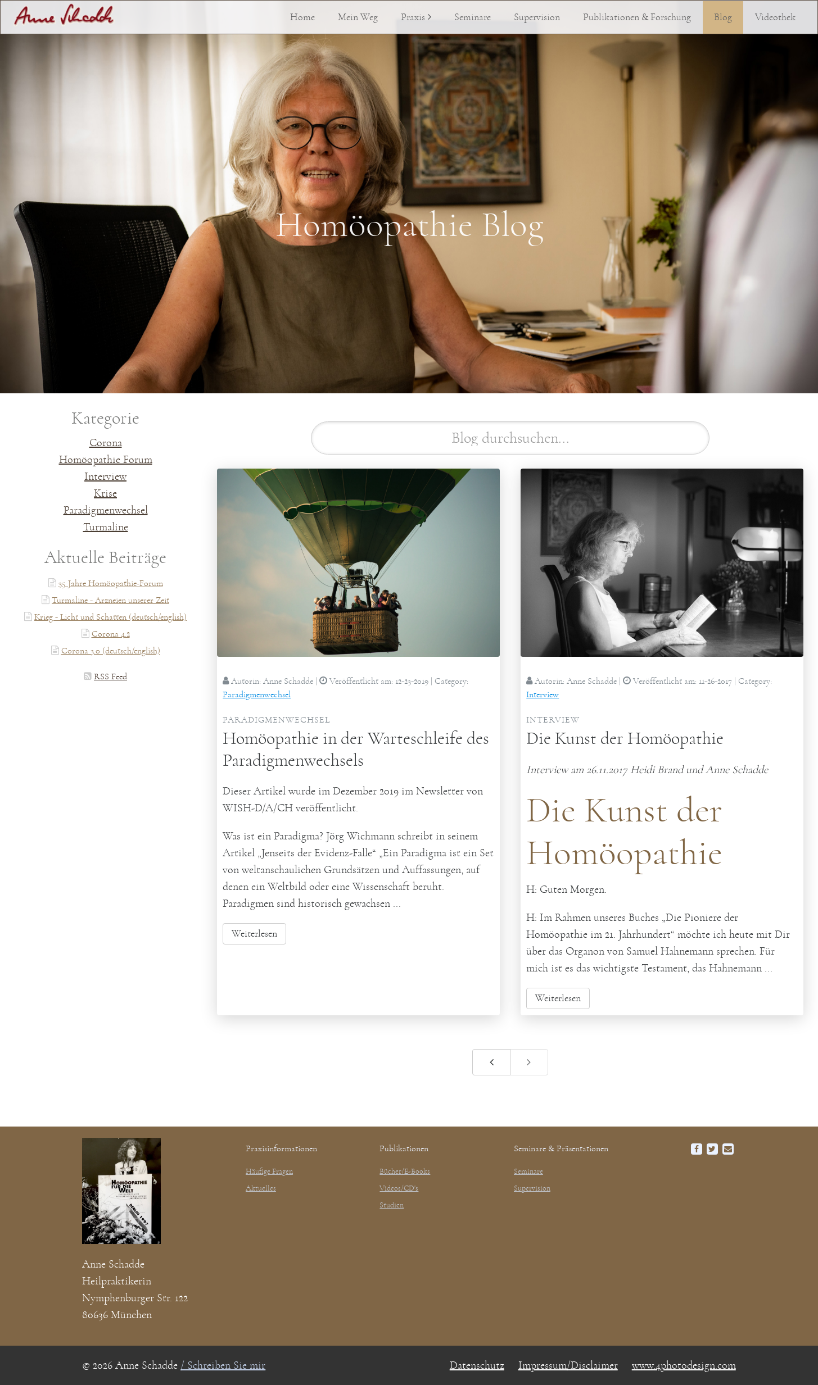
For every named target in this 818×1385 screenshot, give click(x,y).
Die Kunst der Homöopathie (625, 738)
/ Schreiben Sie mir (222, 1365)
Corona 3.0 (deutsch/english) (110, 650)
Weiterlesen (254, 934)
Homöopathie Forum (105, 459)
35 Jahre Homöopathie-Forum (110, 583)
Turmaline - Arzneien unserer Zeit (110, 600)
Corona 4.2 (111, 633)
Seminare (472, 17)
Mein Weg (358, 17)
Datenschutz (477, 1365)
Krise (105, 493)
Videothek (775, 17)
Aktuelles (261, 1188)
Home (302, 17)
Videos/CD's (398, 1188)
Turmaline (105, 527)
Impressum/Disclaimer (568, 1365)
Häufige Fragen (269, 1171)
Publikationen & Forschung (637, 17)
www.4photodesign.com (684, 1365)
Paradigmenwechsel (106, 510)
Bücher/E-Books (404, 1171)
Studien (391, 1205)
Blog (723, 17)
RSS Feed (110, 676)
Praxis (413, 17)
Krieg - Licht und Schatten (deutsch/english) (110, 616)
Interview (105, 476)
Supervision (537, 17)
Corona (105, 442)
